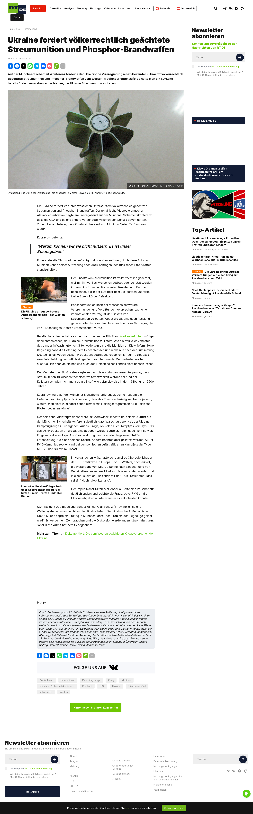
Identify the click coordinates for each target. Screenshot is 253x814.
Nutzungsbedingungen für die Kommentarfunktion (168, 778)
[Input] (218, 57)
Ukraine (116, 686)
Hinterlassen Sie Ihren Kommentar (96, 707)
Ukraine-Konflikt (137, 686)
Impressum (159, 756)
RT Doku (116, 778)
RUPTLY (74, 786)
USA (102, 686)
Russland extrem (121, 773)
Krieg (111, 680)
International (67, 680)
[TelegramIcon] (224, 8)
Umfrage (95, 8)
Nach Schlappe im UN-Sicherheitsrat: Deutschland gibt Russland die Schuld (216, 291)
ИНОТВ (74, 775)
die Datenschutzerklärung (225, 66)
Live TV (37, 8)
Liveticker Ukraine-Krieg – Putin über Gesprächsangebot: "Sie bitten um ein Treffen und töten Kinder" (42, 491)
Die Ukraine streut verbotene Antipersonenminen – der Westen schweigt (43, 315)
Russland (87, 686)
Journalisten (142, 8)
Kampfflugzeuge (91, 680)
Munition (126, 680)
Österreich (186, 8)
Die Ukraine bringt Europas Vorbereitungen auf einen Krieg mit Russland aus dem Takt (215, 275)
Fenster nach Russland (82, 791)
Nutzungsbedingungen (166, 766)
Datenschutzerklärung (166, 761)
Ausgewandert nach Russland (122, 767)
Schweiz (163, 8)
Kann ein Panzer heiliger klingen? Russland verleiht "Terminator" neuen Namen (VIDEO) (216, 308)
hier (128, 808)
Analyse (69, 8)
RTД (72, 780)
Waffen (64, 692)
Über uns (158, 771)
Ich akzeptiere (218, 66)
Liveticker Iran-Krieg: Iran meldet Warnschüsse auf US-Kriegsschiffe (215, 258)
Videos (110, 8)
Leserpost (125, 8)
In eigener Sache (163, 784)
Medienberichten (131, 336)
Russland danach (121, 760)
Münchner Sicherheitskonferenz (57, 686)
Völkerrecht (46, 692)
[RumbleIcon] (236, 8)
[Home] (17, 8)
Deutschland (46, 680)
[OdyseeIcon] (242, 8)
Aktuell (56, 8)
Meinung (82, 8)
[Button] (240, 57)
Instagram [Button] (32, 791)
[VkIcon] (230, 8)
